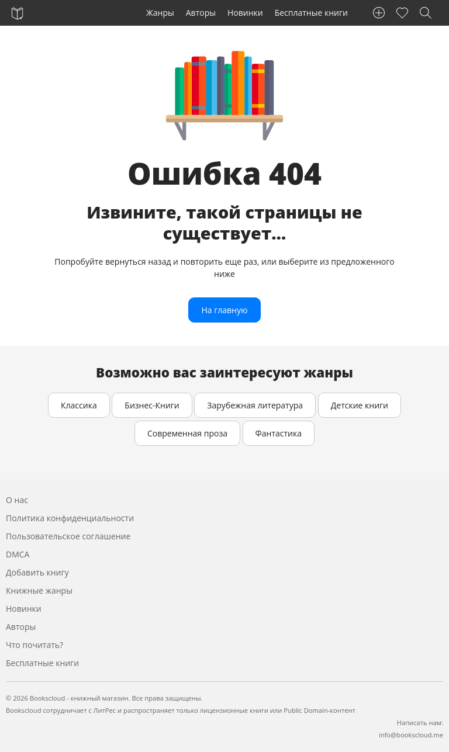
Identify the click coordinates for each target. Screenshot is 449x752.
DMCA (17, 554)
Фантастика (278, 433)
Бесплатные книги (311, 12)
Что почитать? (34, 644)
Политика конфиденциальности (70, 518)
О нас (17, 499)
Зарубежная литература (255, 405)
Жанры (160, 12)
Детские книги (359, 405)
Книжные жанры (39, 590)
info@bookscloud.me (411, 734)
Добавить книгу (37, 572)
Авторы (201, 12)
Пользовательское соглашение (68, 536)
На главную (224, 310)
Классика (79, 405)
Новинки (245, 12)
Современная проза (187, 433)
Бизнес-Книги (152, 405)
